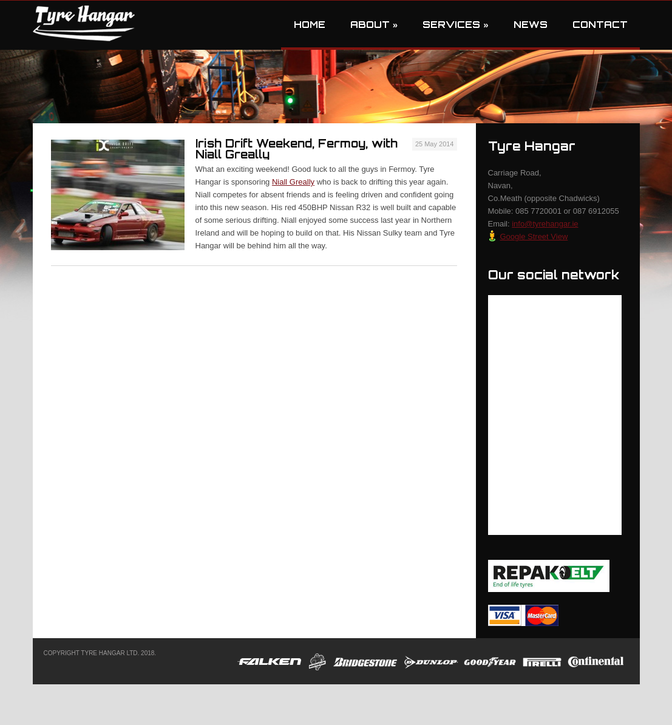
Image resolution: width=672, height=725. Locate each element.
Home (309, 24)
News (531, 24)
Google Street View (528, 236)
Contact (600, 24)
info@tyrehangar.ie (545, 223)
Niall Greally (293, 181)
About (374, 24)
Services (455, 24)
